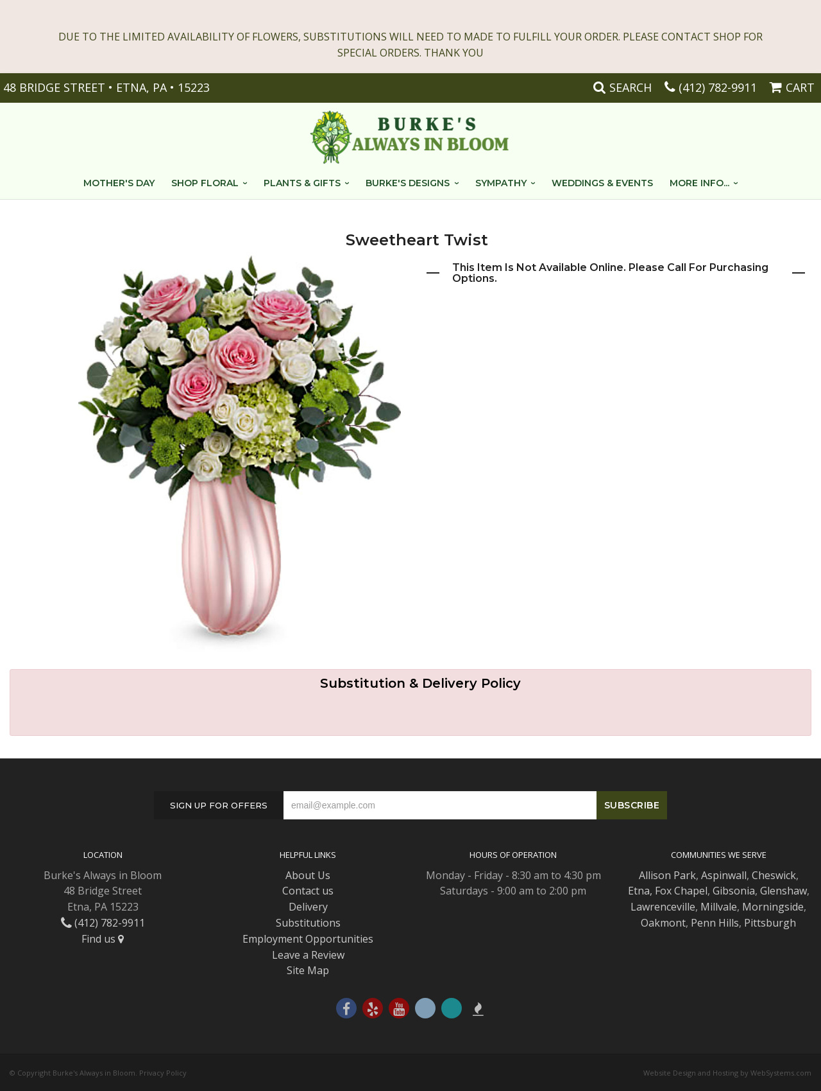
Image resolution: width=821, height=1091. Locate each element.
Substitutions (308, 923)
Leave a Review (308, 955)
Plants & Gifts (302, 183)
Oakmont (663, 923)
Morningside (773, 907)
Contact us (308, 891)
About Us (307, 875)
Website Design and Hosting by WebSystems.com (727, 1073)
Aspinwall (724, 875)
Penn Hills (715, 923)
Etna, (640, 891)
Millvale (718, 907)
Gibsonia (734, 891)
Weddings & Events (602, 183)
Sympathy (501, 183)
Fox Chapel (681, 891)
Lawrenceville (663, 907)
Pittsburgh (770, 923)
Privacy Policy (163, 1073)
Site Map (308, 970)
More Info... (699, 183)
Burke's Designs (408, 183)
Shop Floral (205, 183)
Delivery (308, 907)
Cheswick (774, 875)
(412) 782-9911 (718, 87)
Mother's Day (119, 183)
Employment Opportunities (307, 939)
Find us (102, 939)
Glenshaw (783, 891)
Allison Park (667, 875)
